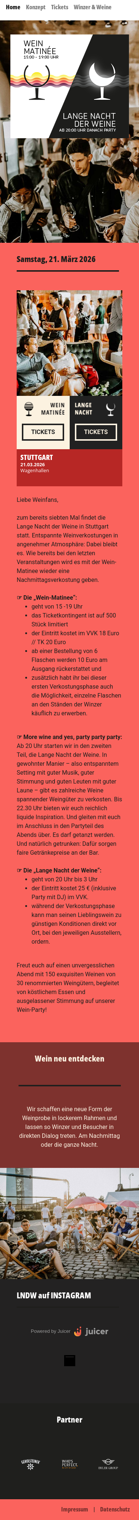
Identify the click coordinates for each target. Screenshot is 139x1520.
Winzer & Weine (93, 7)
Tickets (59, 7)
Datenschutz (115, 1509)
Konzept (36, 7)
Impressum (74, 1509)
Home (13, 7)
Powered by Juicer (50, 1331)
